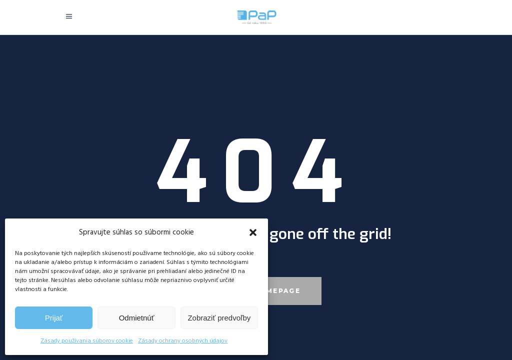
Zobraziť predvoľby (219, 318)
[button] (253, 233)
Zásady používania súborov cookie (86, 341)
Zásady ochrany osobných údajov (183, 341)
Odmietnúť (136, 318)
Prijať (54, 318)
